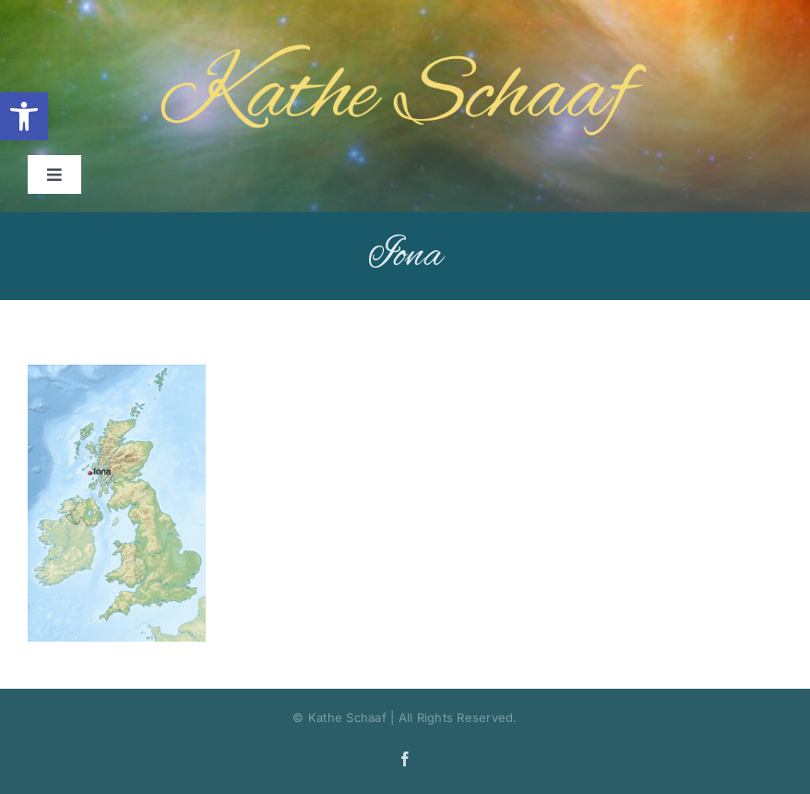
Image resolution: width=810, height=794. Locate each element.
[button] (24, 116)
